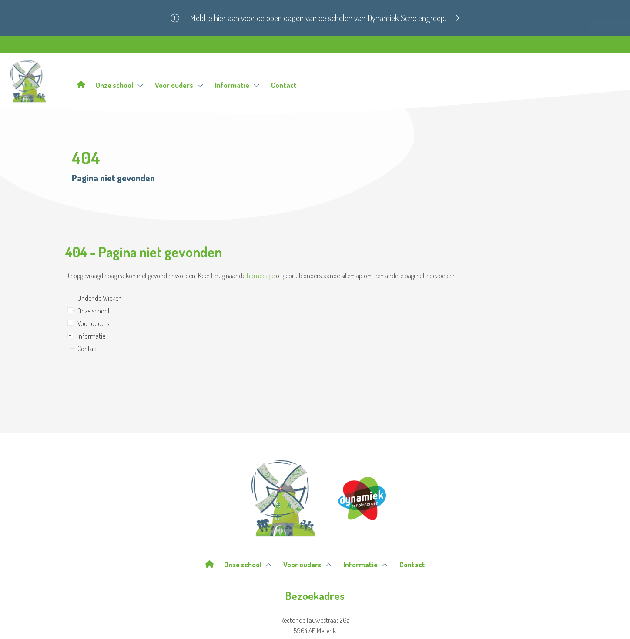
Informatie (237, 85)
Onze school (119, 85)
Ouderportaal (516, 43)
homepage (261, 275)
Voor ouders (179, 85)
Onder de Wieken (99, 298)
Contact (563, 43)
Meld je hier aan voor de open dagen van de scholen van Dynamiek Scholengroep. (324, 17)
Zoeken (609, 43)
